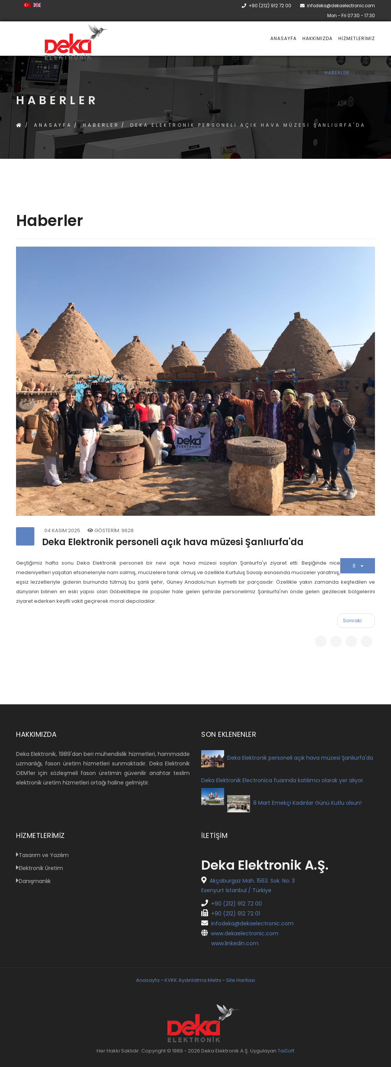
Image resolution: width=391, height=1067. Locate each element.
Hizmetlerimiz (356, 38)
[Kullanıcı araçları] (357, 565)
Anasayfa (283, 38)
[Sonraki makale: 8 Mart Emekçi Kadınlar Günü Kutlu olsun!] (356, 620)
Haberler (337, 72)
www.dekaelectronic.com (239, 933)
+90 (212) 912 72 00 (270, 6)
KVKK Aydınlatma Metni (193, 980)
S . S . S (309, 72)
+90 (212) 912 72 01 (230, 913)
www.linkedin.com (230, 943)
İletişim (365, 72)
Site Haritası (240, 980)
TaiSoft (286, 1050)
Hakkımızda (317, 38)
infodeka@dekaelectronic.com (341, 6)
